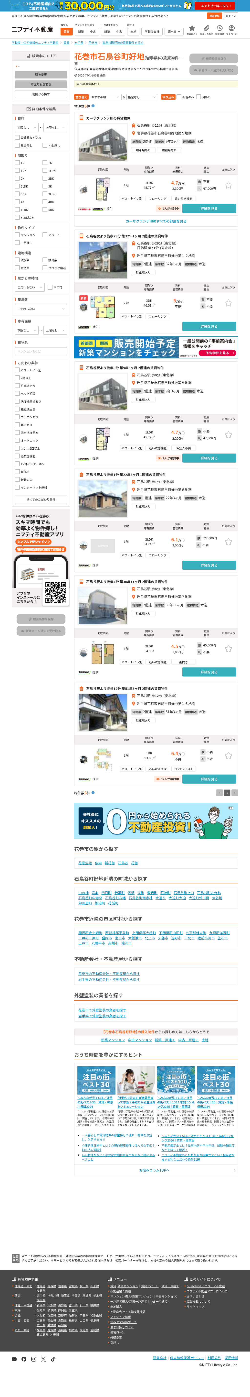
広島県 (41, 1320)
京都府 (62, 1315)
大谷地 (217, 897)
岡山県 (51, 1320)
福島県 (41, 1290)
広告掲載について (198, 1301)
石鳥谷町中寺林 (90, 897)
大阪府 (41, 1315)
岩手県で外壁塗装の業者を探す (102, 1015)
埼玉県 (65, 1295)
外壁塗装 (116, 1337)
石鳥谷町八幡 (115, 897)
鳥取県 (62, 1320)
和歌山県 (96, 1315)
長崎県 (62, 1330)
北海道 (41, 1286)
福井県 (94, 1305)
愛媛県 (51, 1325)
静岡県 (62, 1310)
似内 (98, 862)
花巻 (134, 862)
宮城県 (73, 1286)
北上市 (150, 937)
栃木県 (97, 1295)
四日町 (106, 892)
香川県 (41, 1325)
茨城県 (87, 1295)
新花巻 (110, 862)
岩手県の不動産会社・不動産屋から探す (109, 979)
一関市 (189, 937)
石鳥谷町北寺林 (209, 892)
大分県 (84, 1330)
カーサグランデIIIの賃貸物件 (108, 117)
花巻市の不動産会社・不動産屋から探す (109, 973)
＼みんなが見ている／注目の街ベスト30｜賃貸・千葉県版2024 (215, 1102)
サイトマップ (195, 1306)
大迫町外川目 (199, 897)
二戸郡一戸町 (88, 937)
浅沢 (131, 892)
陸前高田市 (206, 937)
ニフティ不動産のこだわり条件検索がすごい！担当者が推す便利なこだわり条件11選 (198, 1157)
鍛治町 (100, 902)
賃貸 (113, 1286)
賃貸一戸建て (170, 1286)
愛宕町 (152, 892)
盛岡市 (107, 937)
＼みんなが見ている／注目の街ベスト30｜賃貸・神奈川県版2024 (95, 1102)
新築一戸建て (165, 1039)
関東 (18, 1295)
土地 (205, 1039)
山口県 (84, 1320)
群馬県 (41, 1300)
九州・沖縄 (22, 1330)
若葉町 (120, 892)
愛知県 (41, 1310)
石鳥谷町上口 (184, 892)
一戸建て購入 (119, 1301)
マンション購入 (120, 1296)
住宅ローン (117, 1332)
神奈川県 (53, 1295)
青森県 (51, 1286)
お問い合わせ (195, 1296)
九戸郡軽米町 (196, 932)
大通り (161, 897)
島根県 (73, 1320)
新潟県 (41, 1305)
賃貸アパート (150, 1286)
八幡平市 (98, 943)
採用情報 (231, 1358)
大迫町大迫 (177, 897)
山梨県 (51, 1305)
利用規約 (214, 1358)
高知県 (62, 1325)
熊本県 (73, 1330)
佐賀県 (51, 1330)
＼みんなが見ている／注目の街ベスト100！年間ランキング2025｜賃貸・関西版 (176, 1102)
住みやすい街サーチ (123, 1322)
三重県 (73, 1310)
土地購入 (116, 1306)
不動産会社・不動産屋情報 (128, 1311)
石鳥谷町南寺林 (141, 897)
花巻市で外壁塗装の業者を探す (102, 1010)
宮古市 (120, 937)
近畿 (18, 1315)
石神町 (165, 892)
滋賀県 (73, 1315)
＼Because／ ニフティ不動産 (206, 1286)
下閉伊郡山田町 (171, 932)
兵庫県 (51, 1315)
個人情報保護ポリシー (187, 1358)
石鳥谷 (123, 862)
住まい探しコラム (122, 1327)
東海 (18, 1310)
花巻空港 (85, 862)
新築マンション (113, 1039)
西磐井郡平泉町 (117, 932)
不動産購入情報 (120, 1291)
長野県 (62, 1305)
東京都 (41, 1295)
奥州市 (113, 943)
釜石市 (223, 937)
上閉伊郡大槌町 (144, 932)
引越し (114, 1342)
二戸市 (83, 943)
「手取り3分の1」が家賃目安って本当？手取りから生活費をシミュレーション (136, 1102)
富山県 (73, 1305)
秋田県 (84, 1286)
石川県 (84, 1305)
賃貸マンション (128, 1286)
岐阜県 (51, 1310)
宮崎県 (94, 1330)
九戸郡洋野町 (219, 932)
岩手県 (62, 1286)
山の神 (83, 892)
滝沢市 (126, 943)
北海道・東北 (23, 1286)
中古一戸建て (188, 1039)
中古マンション (140, 1039)
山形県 (94, 1286)
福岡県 (41, 1330)
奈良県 (84, 1315)
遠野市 (176, 937)
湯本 (95, 892)
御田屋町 (85, 902)
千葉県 (76, 1295)
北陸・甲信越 (23, 1305)
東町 (140, 892)
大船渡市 (135, 937)
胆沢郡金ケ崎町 (90, 932)
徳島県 (94, 1320)
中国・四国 (22, 1320)
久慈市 (163, 937)
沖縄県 (54, 1334)
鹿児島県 (42, 1334)
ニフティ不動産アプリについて (207, 1291)
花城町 (113, 902)
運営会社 (160, 1358)
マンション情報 (120, 1317)
